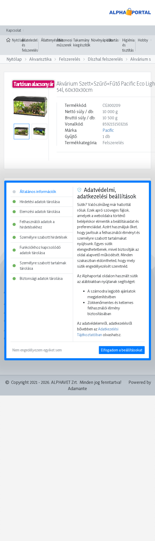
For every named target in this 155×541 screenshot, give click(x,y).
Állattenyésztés (52, 40)
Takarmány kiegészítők (81, 42)
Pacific (108, 130)
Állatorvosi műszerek (64, 42)
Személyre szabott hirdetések (39, 237)
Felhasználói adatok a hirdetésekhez (33, 224)
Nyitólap (12, 39)
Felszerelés (69, 59)
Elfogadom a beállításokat (121, 350)
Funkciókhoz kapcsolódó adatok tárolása (36, 250)
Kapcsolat (13, 30)
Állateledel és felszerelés (30, 45)
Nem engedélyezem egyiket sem (37, 350)
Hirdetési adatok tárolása (36, 201)
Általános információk (34, 191)
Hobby (143, 40)
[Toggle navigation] (11, 13)
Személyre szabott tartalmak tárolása (39, 265)
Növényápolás (101, 40)
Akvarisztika (40, 59)
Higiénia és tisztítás (128, 45)
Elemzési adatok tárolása (36, 211)
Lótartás (113, 40)
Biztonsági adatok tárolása (37, 278)
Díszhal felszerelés (105, 59)
